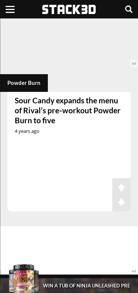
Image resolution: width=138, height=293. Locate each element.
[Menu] (10, 9)
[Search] (128, 9)
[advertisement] (69, 42)
